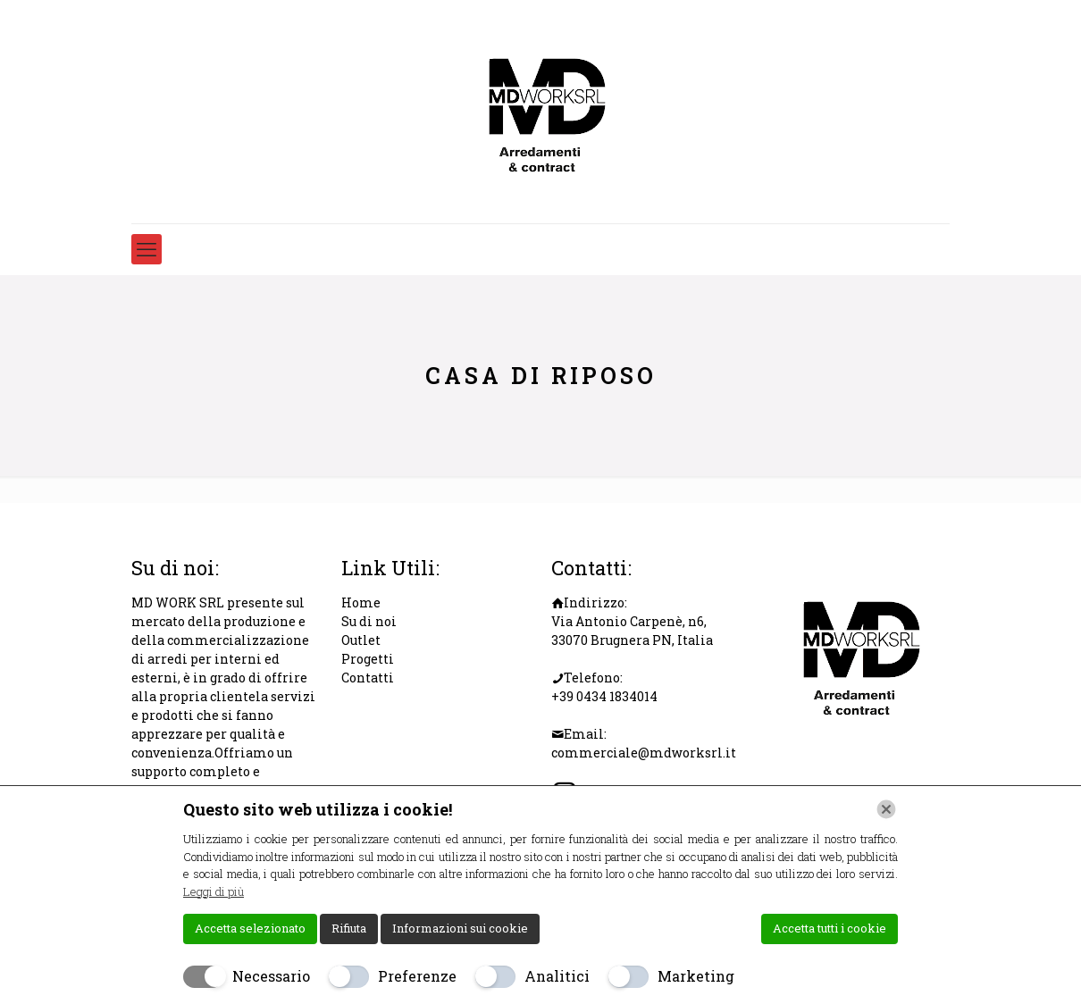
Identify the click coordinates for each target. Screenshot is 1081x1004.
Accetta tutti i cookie (829, 928)
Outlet (361, 640)
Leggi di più (213, 891)
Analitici (557, 975)
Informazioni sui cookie (460, 928)
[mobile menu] (146, 249)
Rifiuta (348, 928)
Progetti (367, 658)
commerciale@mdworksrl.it (643, 752)
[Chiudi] (886, 809)
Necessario (271, 975)
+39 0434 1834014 (604, 696)
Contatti (367, 677)
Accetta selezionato (250, 928)
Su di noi (369, 621)
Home (361, 602)
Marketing (696, 975)
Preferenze (417, 975)
